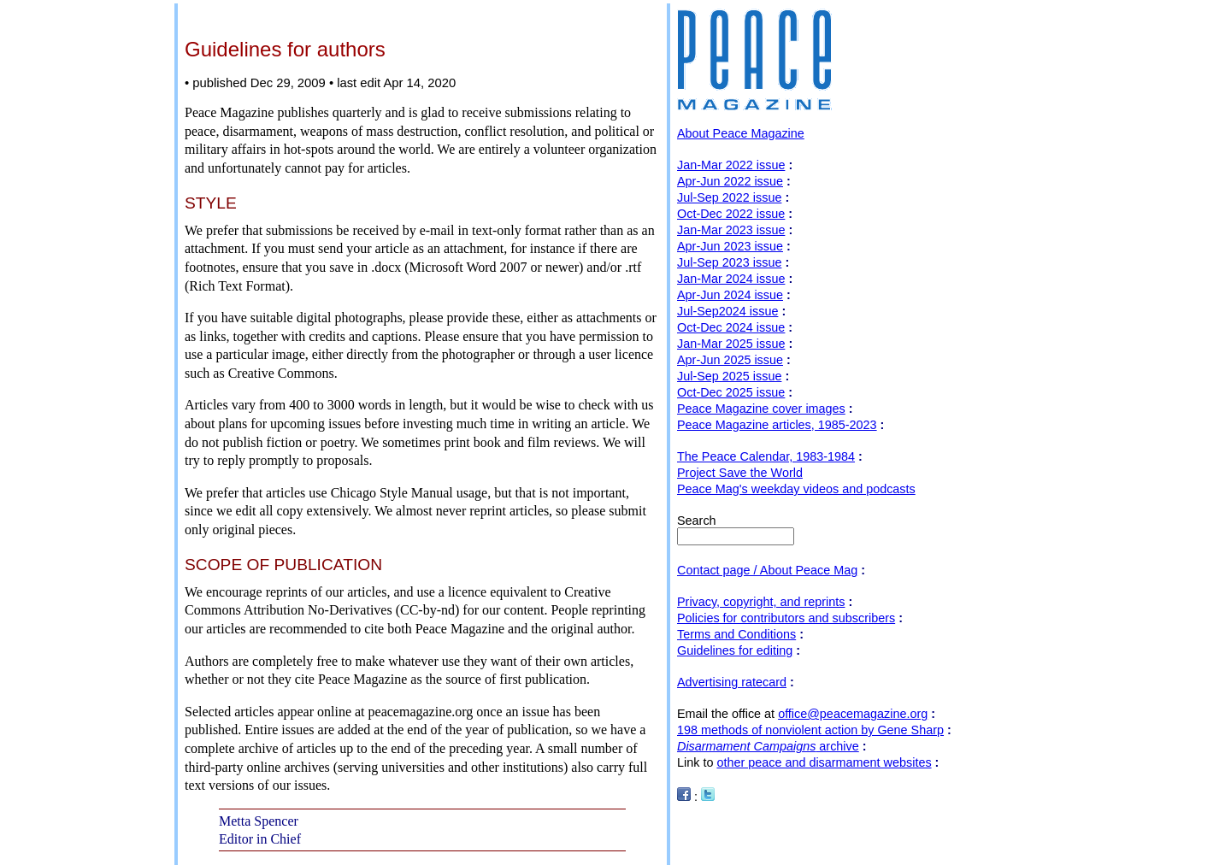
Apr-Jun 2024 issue (730, 295)
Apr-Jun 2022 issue (730, 181)
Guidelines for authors (285, 49)
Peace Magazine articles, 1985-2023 (777, 425)
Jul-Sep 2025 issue (729, 376)
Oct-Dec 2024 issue (731, 327)
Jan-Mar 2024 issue (731, 278)
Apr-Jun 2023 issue (730, 246)
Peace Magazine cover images (761, 408)
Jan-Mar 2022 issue (731, 165)
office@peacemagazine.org (853, 714)
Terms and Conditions (736, 634)
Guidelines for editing (734, 650)
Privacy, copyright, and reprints (761, 602)
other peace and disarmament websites (823, 762)
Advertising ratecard (731, 682)
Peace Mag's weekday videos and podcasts (796, 489)
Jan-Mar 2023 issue (731, 230)
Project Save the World (740, 473)
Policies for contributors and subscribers (786, 618)
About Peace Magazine (740, 133)
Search (696, 520)
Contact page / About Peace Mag (767, 570)
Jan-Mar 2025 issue (731, 343)
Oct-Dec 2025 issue (731, 392)
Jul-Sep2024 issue (727, 311)
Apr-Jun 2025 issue (730, 360)
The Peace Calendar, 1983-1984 (766, 456)
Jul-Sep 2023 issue (729, 262)
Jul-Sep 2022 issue (729, 197)
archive (768, 746)
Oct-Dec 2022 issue (731, 214)
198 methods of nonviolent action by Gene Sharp (810, 730)
